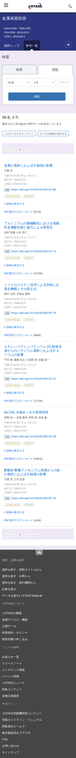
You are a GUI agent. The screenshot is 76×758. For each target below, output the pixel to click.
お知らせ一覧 (10, 657)
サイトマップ (10, 752)
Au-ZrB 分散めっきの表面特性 (26, 412)
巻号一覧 (32, 45)
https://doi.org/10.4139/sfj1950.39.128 (33, 436)
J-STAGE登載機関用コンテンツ (22, 713)
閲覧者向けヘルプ (13, 726)
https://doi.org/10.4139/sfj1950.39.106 (33, 189)
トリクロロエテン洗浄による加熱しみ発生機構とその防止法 (31, 286)
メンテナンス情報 (13, 670)
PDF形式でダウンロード (18, 212)
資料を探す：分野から (16, 576)
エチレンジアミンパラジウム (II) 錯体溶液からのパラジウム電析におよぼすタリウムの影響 (33, 350)
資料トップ (11, 45)
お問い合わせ (10, 746)
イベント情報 (10, 676)
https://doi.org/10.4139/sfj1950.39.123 (33, 378)
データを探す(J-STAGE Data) (22, 595)
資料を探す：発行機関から (19, 582)
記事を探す (9, 589)
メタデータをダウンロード (18, 133)
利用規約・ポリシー (15, 632)
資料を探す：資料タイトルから (22, 569)
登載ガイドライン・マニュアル (22, 720)
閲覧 (55, 69)
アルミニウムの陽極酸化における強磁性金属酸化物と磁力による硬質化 (31, 225)
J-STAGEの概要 (12, 613)
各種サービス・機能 (15, 619)
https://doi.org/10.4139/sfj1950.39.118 (33, 313)
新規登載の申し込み (15, 639)
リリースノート (12, 663)
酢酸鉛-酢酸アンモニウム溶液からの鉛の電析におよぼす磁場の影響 (32, 472)
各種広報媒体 (10, 696)
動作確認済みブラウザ (16, 733)
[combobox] (18, 82)
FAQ (4, 739)
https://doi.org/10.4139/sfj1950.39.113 (33, 251)
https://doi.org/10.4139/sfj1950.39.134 (33, 498)
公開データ (9, 626)
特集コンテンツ (12, 689)
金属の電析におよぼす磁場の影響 (28, 165)
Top (39, 552)
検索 (19, 69)
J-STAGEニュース (13, 683)
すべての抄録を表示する (53, 133)
